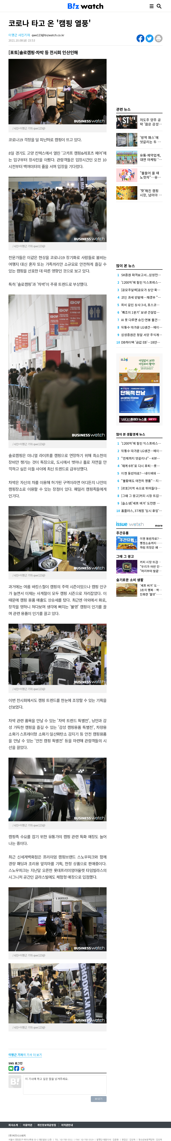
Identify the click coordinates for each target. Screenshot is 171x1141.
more (159, 525)
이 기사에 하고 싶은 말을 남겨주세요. (64, 1085)
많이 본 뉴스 (125, 265)
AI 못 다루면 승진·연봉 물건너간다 (143, 319)
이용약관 (27, 1125)
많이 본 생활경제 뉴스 (130, 434)
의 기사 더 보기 (25, 1055)
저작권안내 (67, 1125)
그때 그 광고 (125, 556)
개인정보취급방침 (46, 1125)
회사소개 (13, 1125)
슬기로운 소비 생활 (129, 579)
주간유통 (122, 532)
